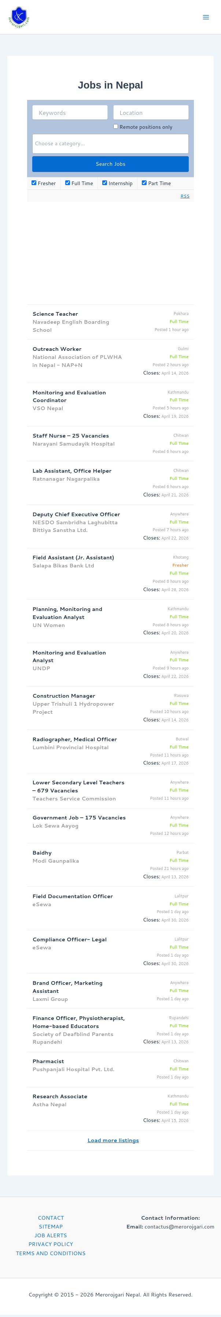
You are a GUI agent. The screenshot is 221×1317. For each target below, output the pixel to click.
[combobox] (110, 146)
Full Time (79, 186)
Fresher (44, 186)
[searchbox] (110, 146)
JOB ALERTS (50, 1238)
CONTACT (50, 1220)
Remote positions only (145, 129)
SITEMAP (51, 1229)
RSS (185, 198)
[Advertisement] (110, 255)
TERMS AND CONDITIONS (50, 1255)
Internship (117, 186)
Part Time (156, 186)
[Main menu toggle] (206, 18)
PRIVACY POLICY (50, 1246)
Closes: (151, 375)
